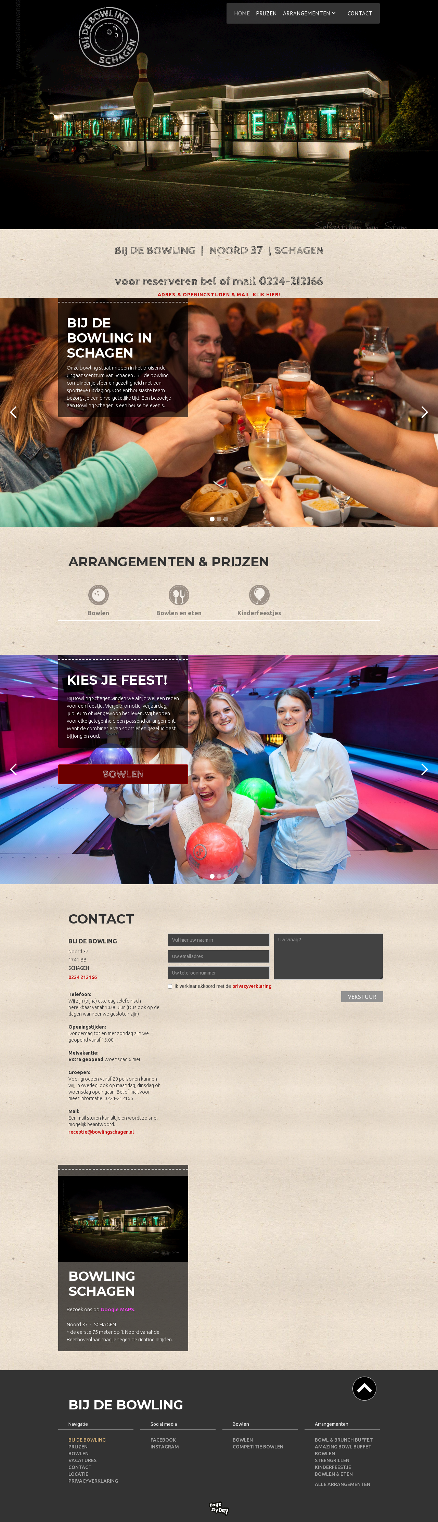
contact (360, 13)
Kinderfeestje (333, 1467)
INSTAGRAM (165, 1446)
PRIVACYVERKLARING (93, 1481)
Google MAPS (117, 1309)
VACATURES (82, 1460)
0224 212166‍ (82, 977)
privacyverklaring (252, 986)
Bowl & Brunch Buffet (344, 1440)
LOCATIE (78, 1474)
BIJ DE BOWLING (87, 1440)
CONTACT (80, 1467)
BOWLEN (78, 1453)
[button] (309, 12)
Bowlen (123, 774)
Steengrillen (332, 1460)
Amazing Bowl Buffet (343, 1446)
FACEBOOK (163, 1440)
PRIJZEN (78, 1446)
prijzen (266, 13)
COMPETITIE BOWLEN (258, 1446)
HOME (242, 13)
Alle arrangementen (342, 1484)
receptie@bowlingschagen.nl (101, 1132)
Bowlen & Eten (334, 1474)
